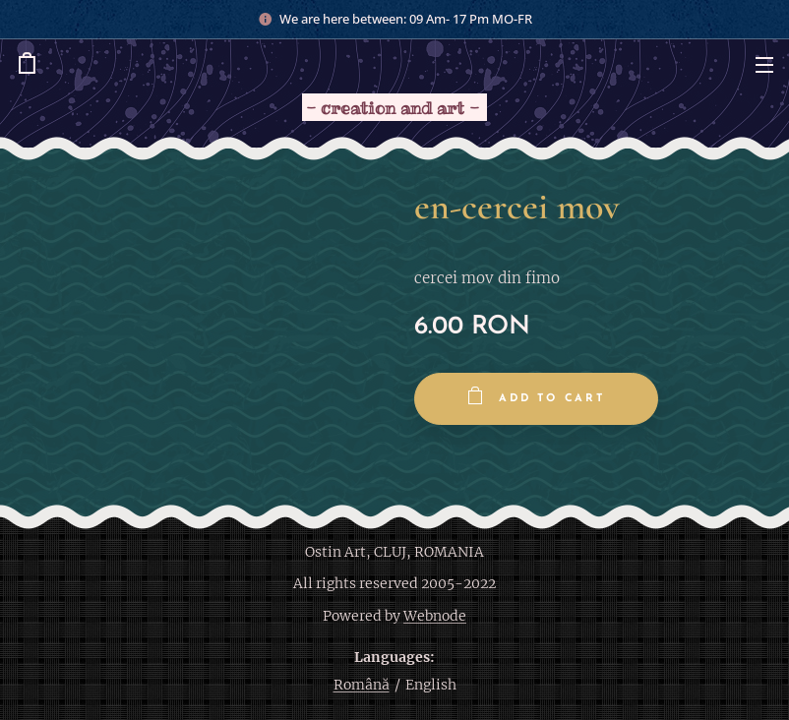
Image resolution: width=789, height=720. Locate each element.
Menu (764, 65)
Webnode (434, 616)
